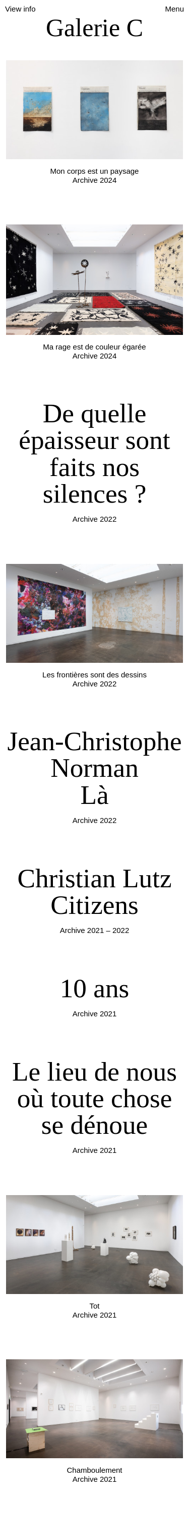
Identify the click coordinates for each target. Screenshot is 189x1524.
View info (20, 9)
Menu (174, 9)
